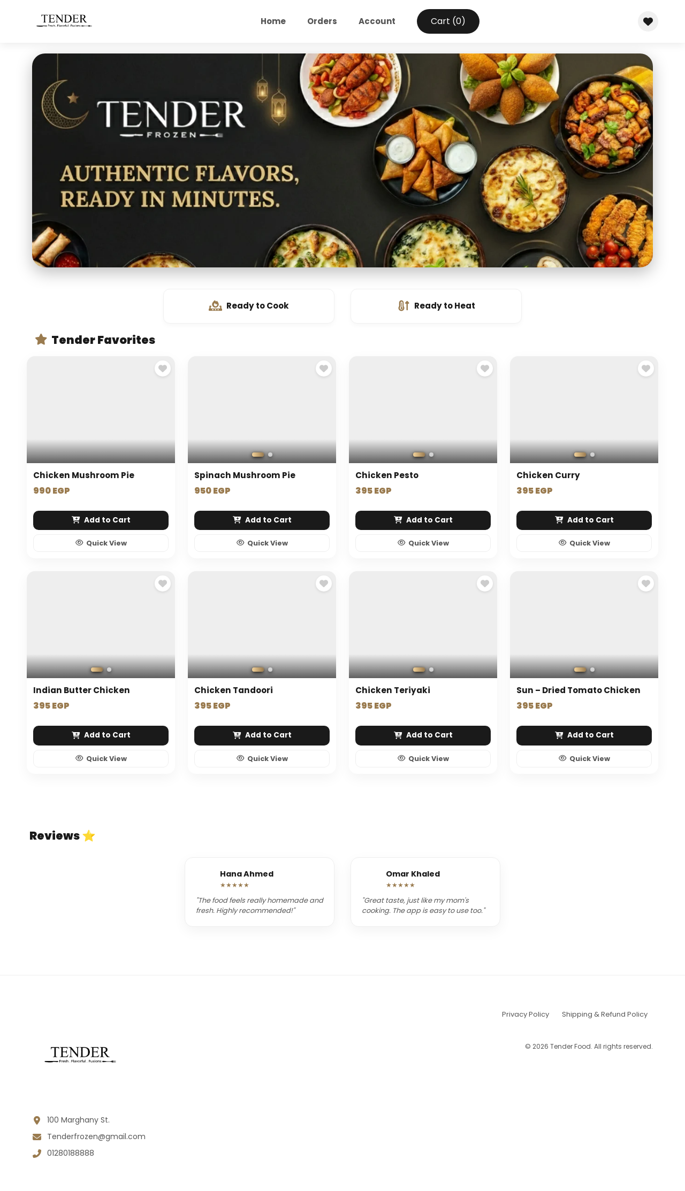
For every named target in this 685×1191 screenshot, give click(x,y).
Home (273, 21)
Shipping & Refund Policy (605, 1016)
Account (377, 21)
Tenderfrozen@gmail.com (96, 1138)
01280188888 (70, 1155)
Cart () (448, 21)
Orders (322, 21)
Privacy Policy (525, 1016)
